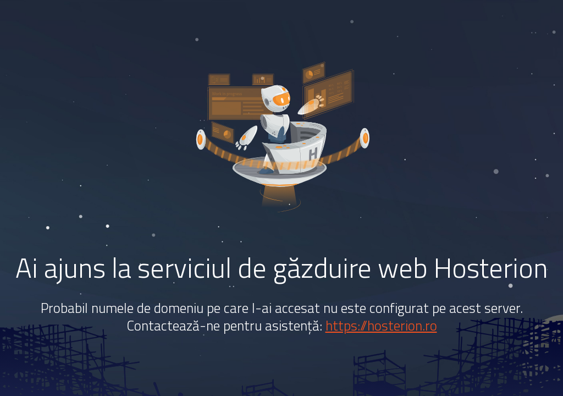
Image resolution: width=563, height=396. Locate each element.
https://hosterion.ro (381, 325)
